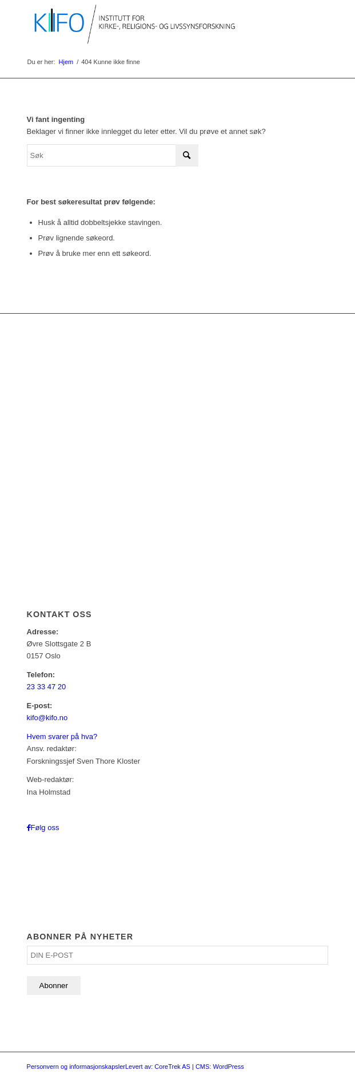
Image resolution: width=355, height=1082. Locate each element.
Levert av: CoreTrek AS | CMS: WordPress (184, 1066)
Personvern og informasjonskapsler (76, 1066)
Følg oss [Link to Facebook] (45, 827)
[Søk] (112, 155)
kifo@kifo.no (47, 717)
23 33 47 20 (46, 686)
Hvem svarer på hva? (62, 736)
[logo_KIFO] (147, 23)
